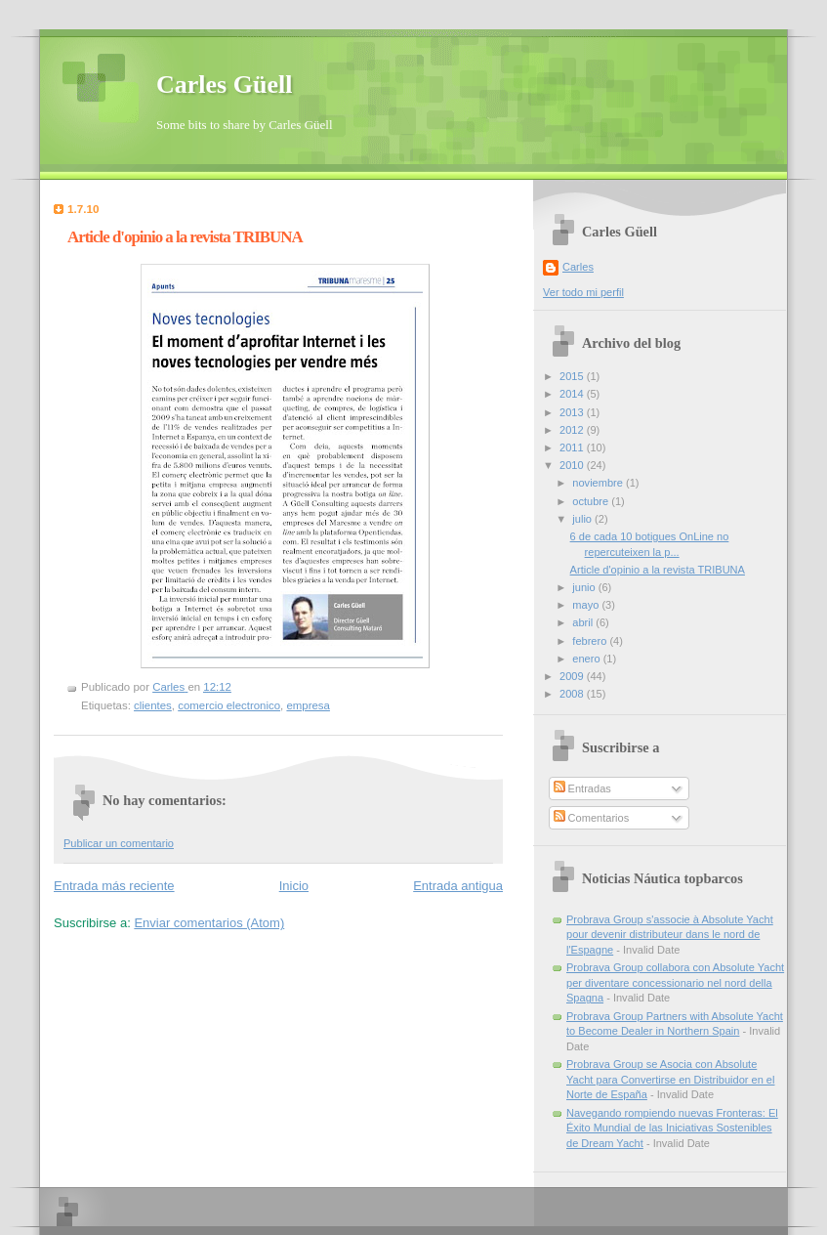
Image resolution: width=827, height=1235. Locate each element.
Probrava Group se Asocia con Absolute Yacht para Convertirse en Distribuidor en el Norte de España (670, 1079)
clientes (153, 705)
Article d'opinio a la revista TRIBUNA (657, 569)
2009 (573, 676)
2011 (573, 447)
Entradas (582, 788)
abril (584, 622)
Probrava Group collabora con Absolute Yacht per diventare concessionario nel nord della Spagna (675, 982)
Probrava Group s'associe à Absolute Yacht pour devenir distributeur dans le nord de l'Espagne (669, 935)
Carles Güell (224, 84)
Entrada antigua (458, 885)
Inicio (294, 885)
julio (583, 519)
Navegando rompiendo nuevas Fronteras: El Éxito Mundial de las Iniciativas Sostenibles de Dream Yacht (672, 1128)
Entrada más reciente (114, 885)
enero (587, 658)
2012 (573, 430)
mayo (586, 605)
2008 (573, 694)
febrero (590, 641)
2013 (573, 412)
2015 (573, 376)
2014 (573, 394)
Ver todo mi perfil (583, 292)
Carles (578, 267)
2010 (573, 465)
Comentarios (592, 818)
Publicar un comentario (118, 843)
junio (585, 587)
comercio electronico (229, 705)
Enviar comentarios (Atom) (209, 923)
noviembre (599, 483)
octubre (591, 501)
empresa (308, 705)
